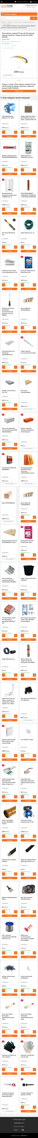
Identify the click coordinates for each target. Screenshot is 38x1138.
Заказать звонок (31, 7)
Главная (3, 22)
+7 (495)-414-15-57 (31, 6)
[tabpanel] (19, 59)
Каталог (10, 22)
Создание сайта (15, 1135)
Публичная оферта (19, 1126)
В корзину (9, 136)
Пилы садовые (7, 24)
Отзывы (19, 80)
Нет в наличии (7, 75)
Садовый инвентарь (28, 22)
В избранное (5, 123)
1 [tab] (19, 67)
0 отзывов (13, 45)
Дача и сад (18, 22)
